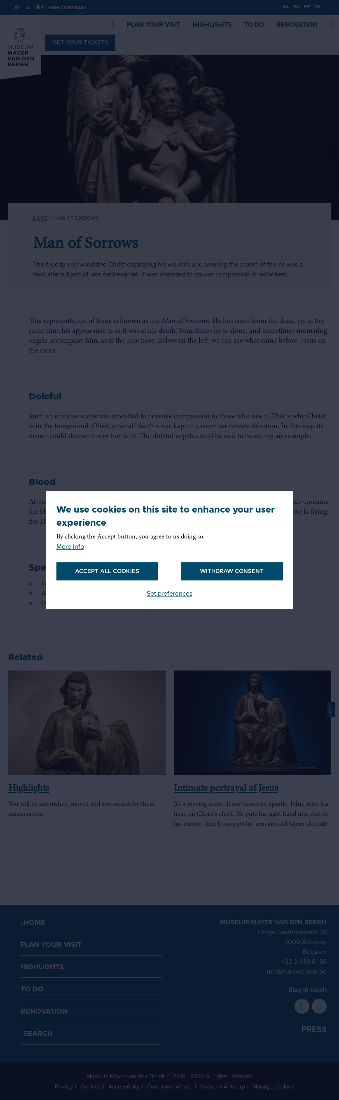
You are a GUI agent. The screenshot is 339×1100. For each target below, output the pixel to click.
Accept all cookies (107, 571)
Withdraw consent (232, 571)
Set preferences (169, 593)
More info (70, 547)
